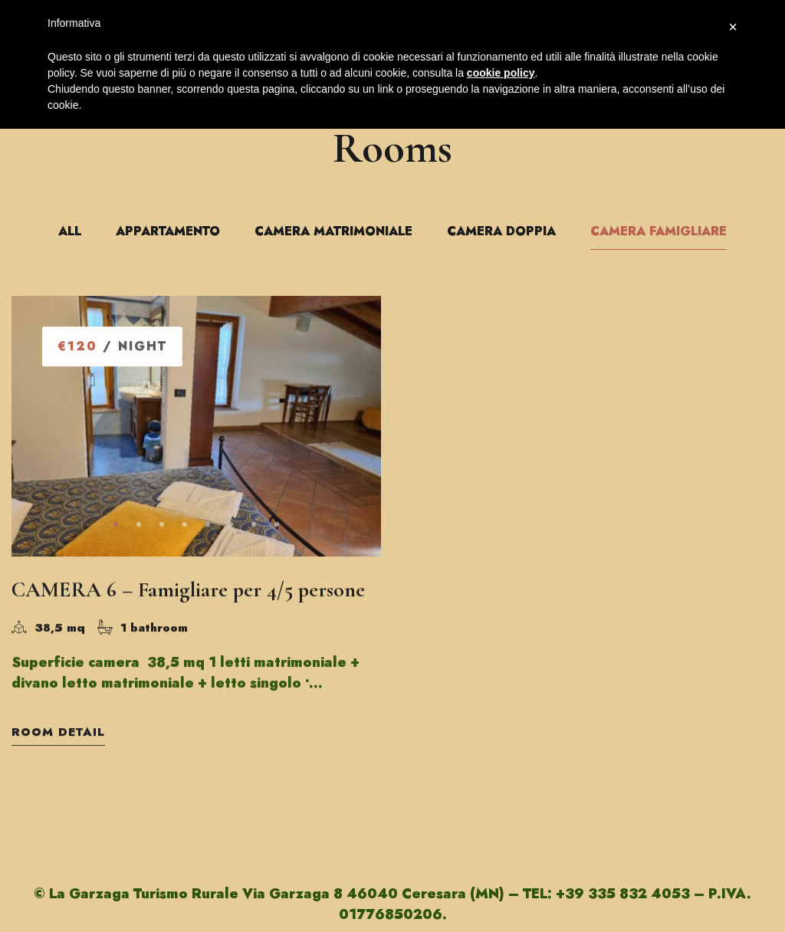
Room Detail (58, 734)
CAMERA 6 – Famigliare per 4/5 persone (188, 591)
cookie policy (501, 73)
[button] (115, 525)
